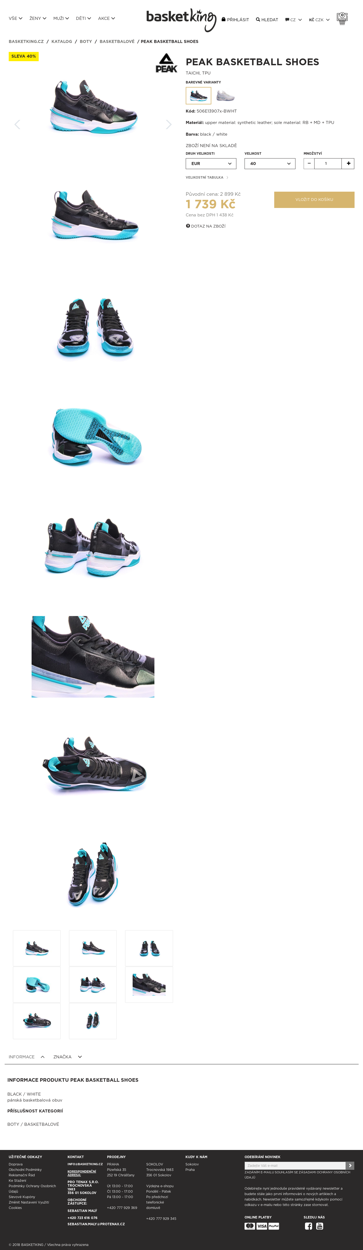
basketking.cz (26, 42)
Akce (106, 18)
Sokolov (192, 1164)
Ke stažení (17, 1180)
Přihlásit (238, 20)
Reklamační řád (22, 1175)
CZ (293, 20)
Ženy (38, 18)
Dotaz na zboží (205, 226)
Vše (16, 18)
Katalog (61, 42)
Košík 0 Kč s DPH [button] (344, 15)
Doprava (16, 1164)
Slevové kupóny (22, 1197)
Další (168, 123)
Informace (27, 1057)
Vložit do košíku (314, 200)
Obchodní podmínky (25, 1169)
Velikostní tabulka (204, 177)
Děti (83, 18)
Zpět (17, 123)
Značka (67, 1057)
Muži (61, 18)
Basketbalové (117, 42)
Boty (86, 42)
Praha (190, 1169)
